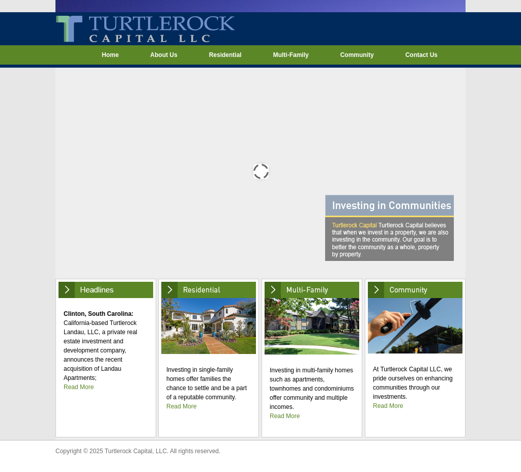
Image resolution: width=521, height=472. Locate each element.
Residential (225, 54)
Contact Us (422, 54)
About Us (163, 54)
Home (110, 54)
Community (357, 54)
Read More (79, 387)
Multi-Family (291, 54)
